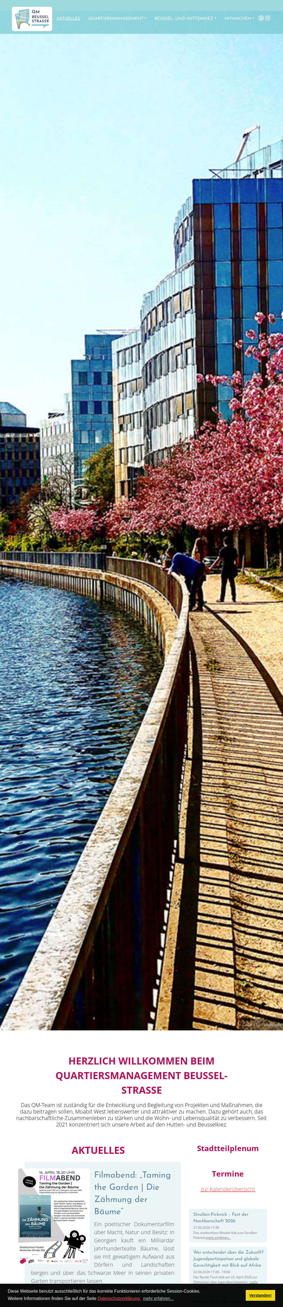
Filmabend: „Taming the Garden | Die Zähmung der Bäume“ (132, 1193)
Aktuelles (68, 19)
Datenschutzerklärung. (119, 1298)
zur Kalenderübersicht (228, 1189)
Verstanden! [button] (260, 1295)
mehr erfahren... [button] (158, 1298)
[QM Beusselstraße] (32, 19)
